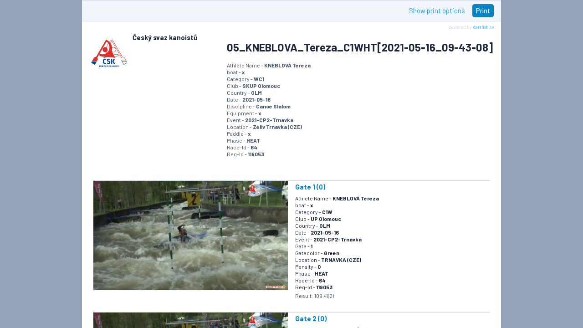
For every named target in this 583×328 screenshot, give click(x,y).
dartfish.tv (483, 27)
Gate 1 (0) (310, 187)
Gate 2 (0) (311, 318)
